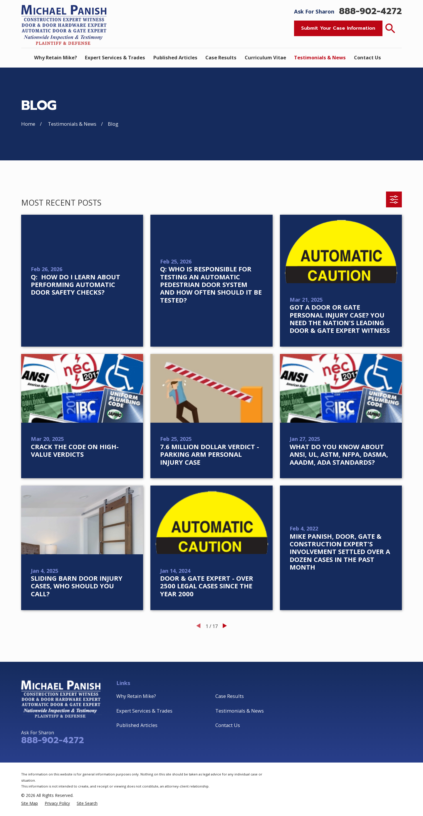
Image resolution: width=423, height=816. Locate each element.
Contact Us (227, 725)
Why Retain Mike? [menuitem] (55, 57)
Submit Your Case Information (338, 28)
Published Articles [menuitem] (175, 57)
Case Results (229, 696)
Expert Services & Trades (144, 710)
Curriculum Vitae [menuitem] (265, 57)
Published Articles (136, 725)
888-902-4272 (370, 11)
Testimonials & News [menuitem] (320, 57)
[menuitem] (29, 803)
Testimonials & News (239, 710)
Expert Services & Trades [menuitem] (115, 57)
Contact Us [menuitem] (367, 57)
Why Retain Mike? (136, 696)
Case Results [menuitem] (220, 57)
